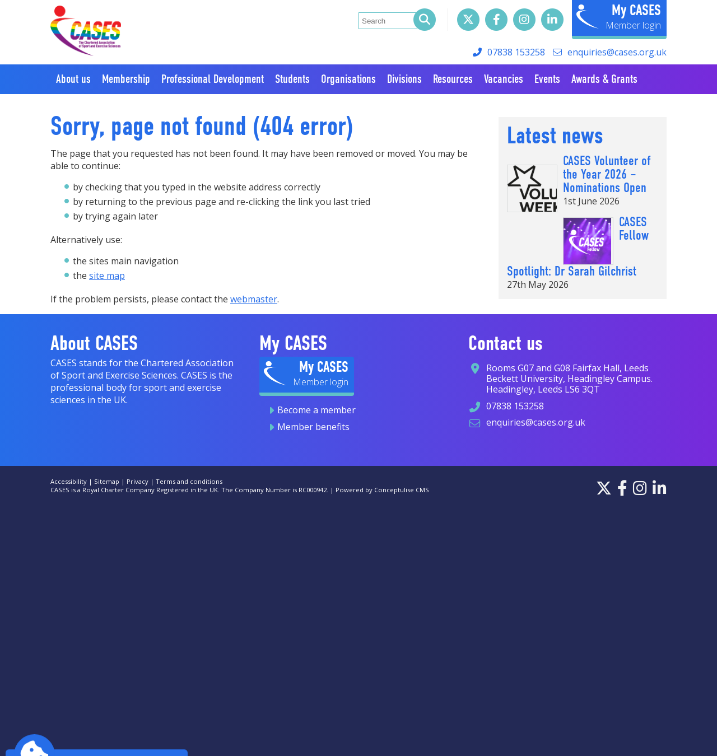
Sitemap (106, 481)
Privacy (137, 481)
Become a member (316, 410)
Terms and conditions (189, 481)
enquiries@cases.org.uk (617, 52)
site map (107, 275)
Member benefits (313, 427)
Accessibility (68, 481)
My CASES (636, 10)
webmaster (253, 299)
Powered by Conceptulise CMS (382, 490)
